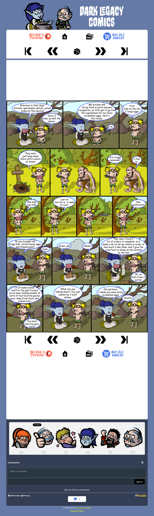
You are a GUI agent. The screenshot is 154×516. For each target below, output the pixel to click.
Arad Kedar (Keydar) (83, 508)
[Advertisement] (77, 79)
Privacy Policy (77, 511)
